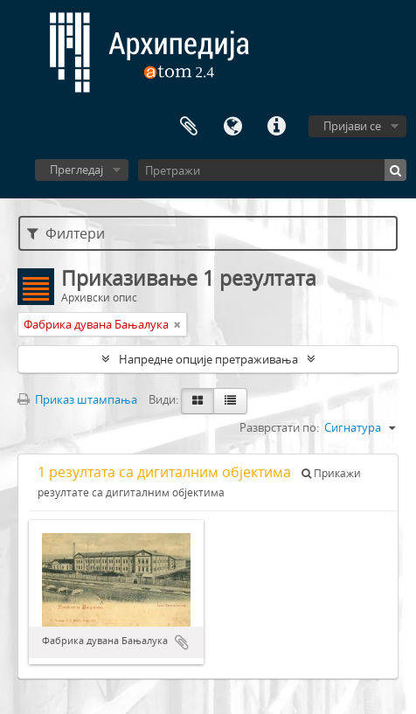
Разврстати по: (279, 427)
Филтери (66, 233)
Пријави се (352, 126)
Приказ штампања (77, 399)
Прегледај (76, 169)
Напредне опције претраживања (208, 359)
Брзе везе (276, 127)
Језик (232, 127)
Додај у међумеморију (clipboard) (182, 642)
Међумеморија (189, 127)
